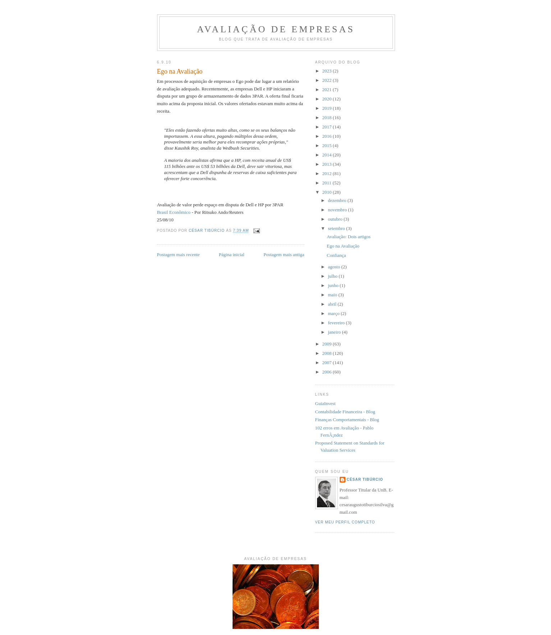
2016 (327, 136)
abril (333, 304)
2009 (327, 344)
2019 (327, 108)
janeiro (335, 332)
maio (333, 294)
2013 (327, 164)
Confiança (336, 255)
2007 (327, 362)
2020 (327, 99)
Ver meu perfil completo (345, 522)
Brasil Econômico (174, 212)
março (334, 313)
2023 (327, 71)
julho (333, 276)
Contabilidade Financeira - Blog (345, 411)
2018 (327, 117)
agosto (334, 266)
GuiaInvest (325, 403)
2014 (327, 154)
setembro (337, 228)
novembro (338, 209)
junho (334, 285)
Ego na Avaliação (343, 246)
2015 (327, 145)
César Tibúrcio (365, 479)
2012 (327, 173)
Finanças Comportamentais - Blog (347, 419)
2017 (327, 127)
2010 (327, 192)
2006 (327, 372)
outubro (336, 219)
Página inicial (231, 254)
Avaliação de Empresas (276, 29)
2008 (327, 353)
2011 (327, 182)
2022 (327, 80)
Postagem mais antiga (283, 254)
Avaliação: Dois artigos (349, 236)
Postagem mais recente (178, 254)
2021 (327, 89)
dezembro (338, 200)
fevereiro (337, 322)
